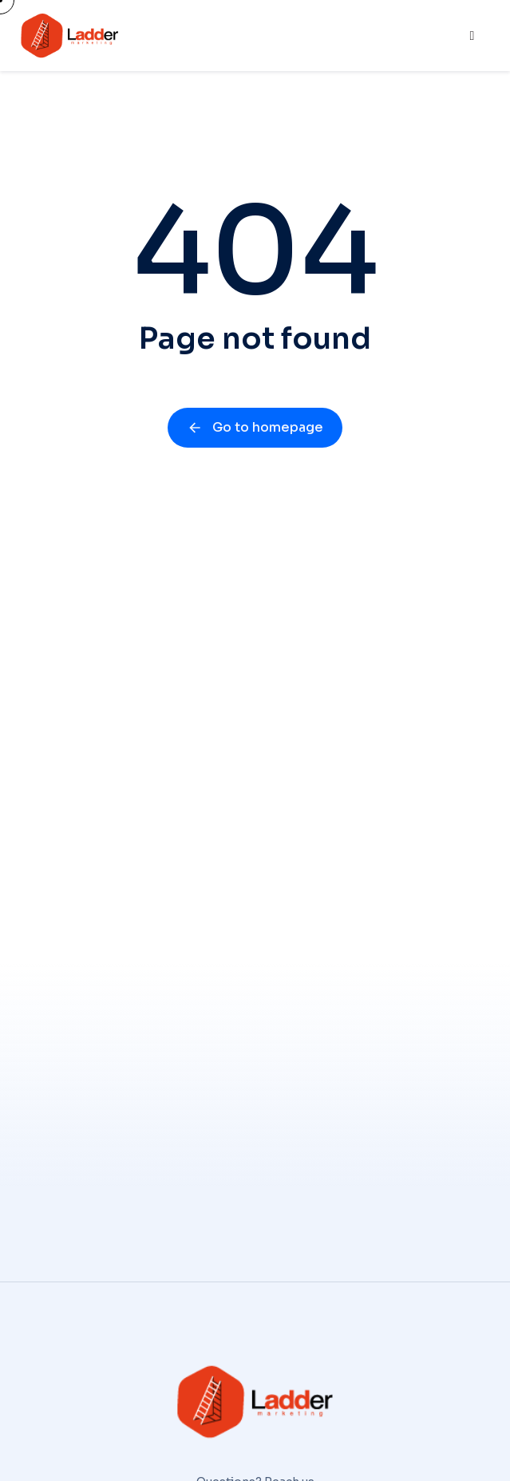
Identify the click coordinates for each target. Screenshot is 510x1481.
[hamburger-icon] (472, 35)
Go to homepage (255, 427)
